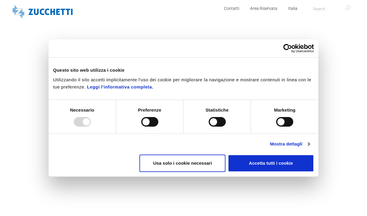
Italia (292, 8)
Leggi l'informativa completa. (120, 86)
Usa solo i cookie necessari (182, 163)
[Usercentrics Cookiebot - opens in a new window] (287, 48)
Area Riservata (263, 8)
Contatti (231, 8)
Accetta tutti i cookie (271, 163)
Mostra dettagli (286, 143)
